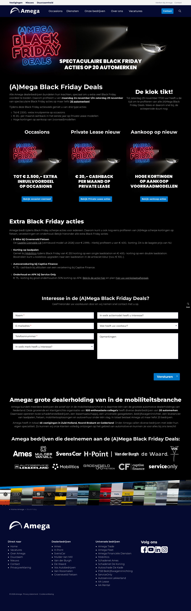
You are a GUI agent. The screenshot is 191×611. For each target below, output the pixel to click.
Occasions (56, 11)
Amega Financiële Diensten (114, 553)
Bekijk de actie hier (94, 278)
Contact (178, 2)
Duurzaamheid (45, 2)
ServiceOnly (105, 574)
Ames (57, 546)
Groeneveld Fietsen (65, 574)
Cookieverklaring (46, 594)
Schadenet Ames (108, 560)
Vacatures (135, 11)
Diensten (72, 11)
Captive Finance (85, 267)
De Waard (60, 564)
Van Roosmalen (63, 571)
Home (14, 546)
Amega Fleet (105, 550)
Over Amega (17, 553)
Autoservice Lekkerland (112, 578)
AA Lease (103, 581)
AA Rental (104, 585)
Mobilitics (31, 253)
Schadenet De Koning (111, 564)
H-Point (58, 550)
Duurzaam (16, 557)
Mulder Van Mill (63, 557)
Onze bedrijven (95, 11)
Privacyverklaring (20, 567)
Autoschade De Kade (110, 567)
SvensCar (59, 553)
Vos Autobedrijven (65, 567)
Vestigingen (15, 2)
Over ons (117, 11)
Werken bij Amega (164, 2)
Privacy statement (30, 594)
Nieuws (30, 2)
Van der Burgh (63, 560)
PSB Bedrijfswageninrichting (115, 571)
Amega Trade (106, 546)
